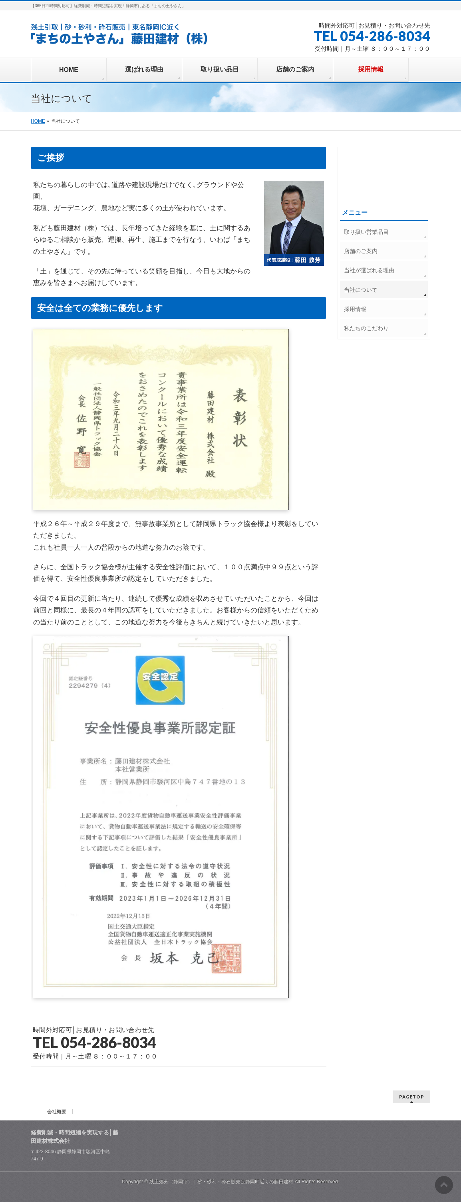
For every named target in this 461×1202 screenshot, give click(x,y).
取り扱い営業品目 (366, 232)
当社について (361, 290)
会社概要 (56, 1111)
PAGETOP (411, 1096)
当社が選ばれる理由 (369, 270)
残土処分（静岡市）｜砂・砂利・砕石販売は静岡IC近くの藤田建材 (221, 1181)
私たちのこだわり (366, 328)
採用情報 (355, 309)
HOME (38, 121)
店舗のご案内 (361, 251)
